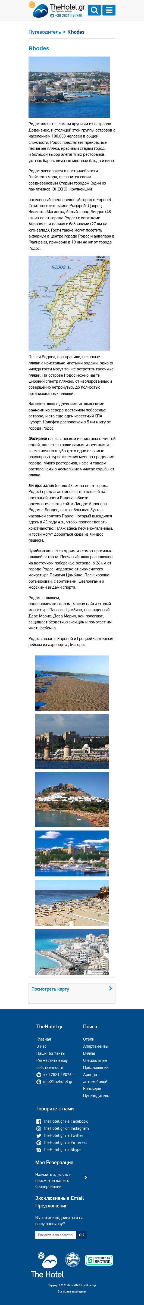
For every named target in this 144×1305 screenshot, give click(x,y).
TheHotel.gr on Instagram (62, 1128)
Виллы (89, 1053)
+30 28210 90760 (68, 15)
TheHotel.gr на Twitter (59, 1135)
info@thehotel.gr (54, 1081)
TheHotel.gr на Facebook (62, 1121)
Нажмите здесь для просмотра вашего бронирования (53, 1180)
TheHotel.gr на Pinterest (61, 1142)
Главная (43, 1039)
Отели (88, 1039)
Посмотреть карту (72, 989)
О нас (41, 1046)
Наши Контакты (50, 1053)
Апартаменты (95, 1046)
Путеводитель (96, 1095)
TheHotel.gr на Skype (59, 1149)
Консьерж (92, 1088)
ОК (81, 1234)
